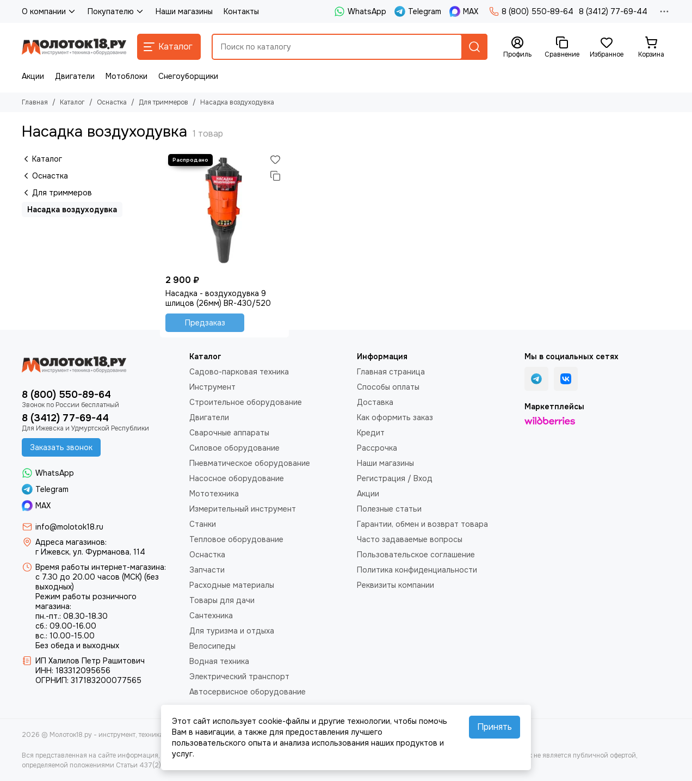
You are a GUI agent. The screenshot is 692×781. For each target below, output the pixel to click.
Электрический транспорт (239, 676)
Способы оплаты (388, 387)
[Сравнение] (562, 47)
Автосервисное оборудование (247, 692)
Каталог (72, 102)
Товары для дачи (222, 600)
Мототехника (214, 494)
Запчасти (207, 570)
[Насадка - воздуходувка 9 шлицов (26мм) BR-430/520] (224, 210)
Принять (494, 727)
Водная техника (219, 661)
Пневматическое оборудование (249, 463)
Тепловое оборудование (236, 539)
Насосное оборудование (236, 478)
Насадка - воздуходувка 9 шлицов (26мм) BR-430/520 (218, 298)
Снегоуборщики (188, 76)
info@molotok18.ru (69, 527)
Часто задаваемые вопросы (409, 539)
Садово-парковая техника (239, 372)
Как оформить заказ (395, 417)
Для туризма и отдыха (231, 631)
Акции (33, 76)
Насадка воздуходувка (72, 209)
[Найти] (474, 47)
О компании (49, 11)
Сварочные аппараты (229, 433)
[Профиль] (517, 47)
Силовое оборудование (234, 448)
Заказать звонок (61, 447)
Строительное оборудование (245, 402)
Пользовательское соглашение (416, 554)
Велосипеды (212, 646)
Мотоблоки (126, 76)
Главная (35, 102)
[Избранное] (607, 47)
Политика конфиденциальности (417, 570)
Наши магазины (184, 11)
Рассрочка (377, 448)
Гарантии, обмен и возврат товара (422, 524)
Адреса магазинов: (71, 542)
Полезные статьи (389, 509)
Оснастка (112, 102)
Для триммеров (163, 102)
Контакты (241, 11)
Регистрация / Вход (394, 478)
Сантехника (211, 615)
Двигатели (75, 76)
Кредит (371, 433)
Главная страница (391, 372)
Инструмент (212, 387)
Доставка (375, 402)
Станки (202, 524)
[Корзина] (651, 47)
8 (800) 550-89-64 (531, 11)
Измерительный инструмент (242, 509)
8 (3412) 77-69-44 (613, 11)
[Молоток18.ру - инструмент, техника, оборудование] (74, 47)
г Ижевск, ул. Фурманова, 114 (90, 552)
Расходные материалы (231, 585)
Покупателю (116, 11)
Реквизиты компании (395, 585)
